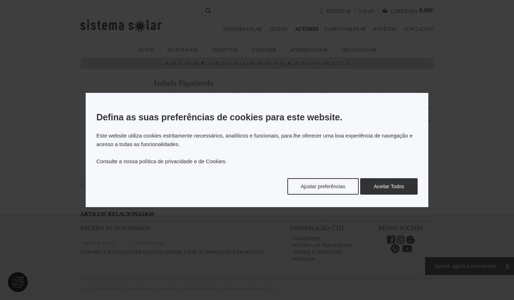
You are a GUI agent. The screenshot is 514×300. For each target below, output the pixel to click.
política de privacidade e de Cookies (182, 161)
